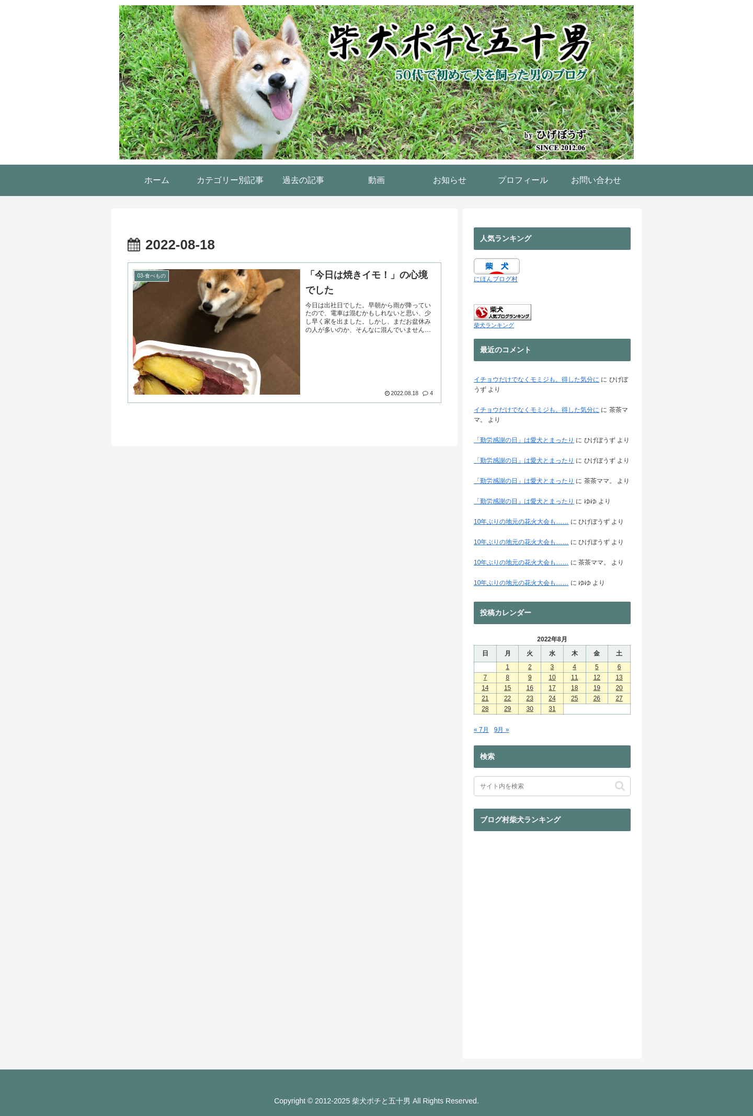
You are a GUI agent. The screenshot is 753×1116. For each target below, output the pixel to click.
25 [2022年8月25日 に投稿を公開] (574, 698)
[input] (552, 786)
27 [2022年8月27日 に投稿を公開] (618, 698)
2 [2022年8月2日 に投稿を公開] (530, 667)
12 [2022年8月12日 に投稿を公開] (597, 677)
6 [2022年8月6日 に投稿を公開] (619, 667)
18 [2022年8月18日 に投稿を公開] (574, 688)
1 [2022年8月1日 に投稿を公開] (507, 667)
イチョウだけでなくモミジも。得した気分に (536, 379)
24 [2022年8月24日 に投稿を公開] (552, 698)
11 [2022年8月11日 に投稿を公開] (574, 677)
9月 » (501, 729)
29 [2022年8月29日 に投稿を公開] (507, 708)
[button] (620, 786)
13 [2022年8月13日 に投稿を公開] (618, 677)
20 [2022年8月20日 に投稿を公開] (618, 688)
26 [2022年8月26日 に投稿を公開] (597, 698)
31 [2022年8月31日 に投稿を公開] (552, 708)
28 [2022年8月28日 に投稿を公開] (485, 708)
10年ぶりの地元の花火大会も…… (521, 521)
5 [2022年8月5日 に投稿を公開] (597, 667)
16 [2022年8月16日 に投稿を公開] (530, 688)
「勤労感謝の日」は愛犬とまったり (524, 440)
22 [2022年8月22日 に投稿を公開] (507, 698)
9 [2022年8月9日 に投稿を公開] (530, 677)
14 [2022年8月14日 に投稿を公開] (485, 688)
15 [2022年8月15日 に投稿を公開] (507, 688)
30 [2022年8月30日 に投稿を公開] (530, 708)
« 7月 (481, 729)
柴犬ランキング (494, 325)
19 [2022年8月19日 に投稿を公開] (597, 688)
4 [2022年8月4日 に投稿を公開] (574, 667)
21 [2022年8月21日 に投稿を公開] (485, 698)
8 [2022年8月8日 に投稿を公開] (507, 677)
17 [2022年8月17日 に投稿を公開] (552, 688)
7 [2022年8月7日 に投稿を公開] (485, 677)
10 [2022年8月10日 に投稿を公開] (552, 677)
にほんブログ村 (496, 279)
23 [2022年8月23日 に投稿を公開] (530, 698)
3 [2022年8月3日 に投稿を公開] (552, 667)
